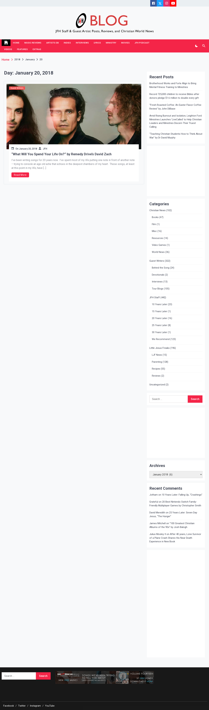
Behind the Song (160, 267)
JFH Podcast (142, 42)
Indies (67, 42)
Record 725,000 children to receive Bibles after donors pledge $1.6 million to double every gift (174, 96)
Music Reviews (32, 42)
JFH (45, 148)
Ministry (111, 42)
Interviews (82, 42)
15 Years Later (159, 311)
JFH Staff (154, 297)
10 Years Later (159, 304)
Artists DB (52, 42)
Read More (20, 175)
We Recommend (161, 339)
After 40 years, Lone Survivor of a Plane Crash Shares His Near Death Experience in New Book (175, 538)
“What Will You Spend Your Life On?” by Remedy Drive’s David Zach (61, 154)
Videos (8, 49)
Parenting (157, 362)
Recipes (156, 368)
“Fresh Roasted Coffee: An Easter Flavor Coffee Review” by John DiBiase (175, 106)
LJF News (157, 355)
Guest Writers (17, 88)
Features (22, 49)
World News (158, 252)
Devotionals (158, 274)
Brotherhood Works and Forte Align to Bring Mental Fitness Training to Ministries (172, 85)
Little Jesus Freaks (159, 348)
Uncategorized (157, 384)
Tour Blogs (157, 288)
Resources (157, 238)
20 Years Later (159, 318)
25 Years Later (159, 325)
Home (16, 42)
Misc (154, 231)
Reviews (156, 375)
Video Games (159, 245)
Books (155, 217)
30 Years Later (159, 332)
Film (154, 224)
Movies (125, 42)
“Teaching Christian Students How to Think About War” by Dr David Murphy (175, 135)
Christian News (157, 210)
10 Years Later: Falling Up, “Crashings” (182, 494)
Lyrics (97, 42)
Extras (37, 49)
